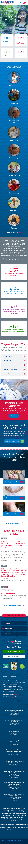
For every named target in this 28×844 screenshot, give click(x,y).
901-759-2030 (14, 766)
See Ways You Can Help (14, 441)
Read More (14, 416)
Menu (24, 2)
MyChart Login (14, 656)
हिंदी (5, 827)
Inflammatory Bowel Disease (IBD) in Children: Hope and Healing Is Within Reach (14, 498)
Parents (7, 623)
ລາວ (13, 827)
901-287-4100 (14, 744)
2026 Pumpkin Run (8, 593)
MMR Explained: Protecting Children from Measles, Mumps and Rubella (14, 514)
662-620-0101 (14, 800)
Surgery (5, 365)
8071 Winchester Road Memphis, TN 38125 (14, 763)
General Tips (6, 374)
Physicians (8, 628)
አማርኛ (6, 824)
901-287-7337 (14, 734)
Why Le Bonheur (8, 694)
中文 (13, 824)
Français (20, 824)
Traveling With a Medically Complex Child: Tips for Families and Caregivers (14, 482)
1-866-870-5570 (14, 756)
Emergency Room (8, 356)
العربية (9, 824)
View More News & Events (12, 605)
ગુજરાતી (2, 827)
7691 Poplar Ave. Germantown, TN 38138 (14, 753)
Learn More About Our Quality (14, 259)
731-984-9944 (14, 777)
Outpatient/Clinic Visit (9, 369)
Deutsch (25, 824)
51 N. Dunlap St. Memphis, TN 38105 (14, 722)
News (4, 538)
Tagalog (23, 827)
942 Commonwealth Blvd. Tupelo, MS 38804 (14, 798)
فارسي (16, 824)
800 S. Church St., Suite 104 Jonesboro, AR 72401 (14, 786)
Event (4, 587)
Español (2, 824)
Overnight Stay (7, 360)
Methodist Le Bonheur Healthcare (13, 689)
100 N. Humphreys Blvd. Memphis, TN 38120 (14, 732)
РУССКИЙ (17, 827)
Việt (27, 827)
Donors (7, 633)
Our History (6, 696)
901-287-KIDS (14, 651)
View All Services (12, 232)
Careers (17, 696)
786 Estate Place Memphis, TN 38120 (14, 742)
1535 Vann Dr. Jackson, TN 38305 (14, 775)
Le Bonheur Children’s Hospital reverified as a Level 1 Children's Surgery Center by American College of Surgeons (13, 544)
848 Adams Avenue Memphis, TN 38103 (14, 712)
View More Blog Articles (12, 523)
